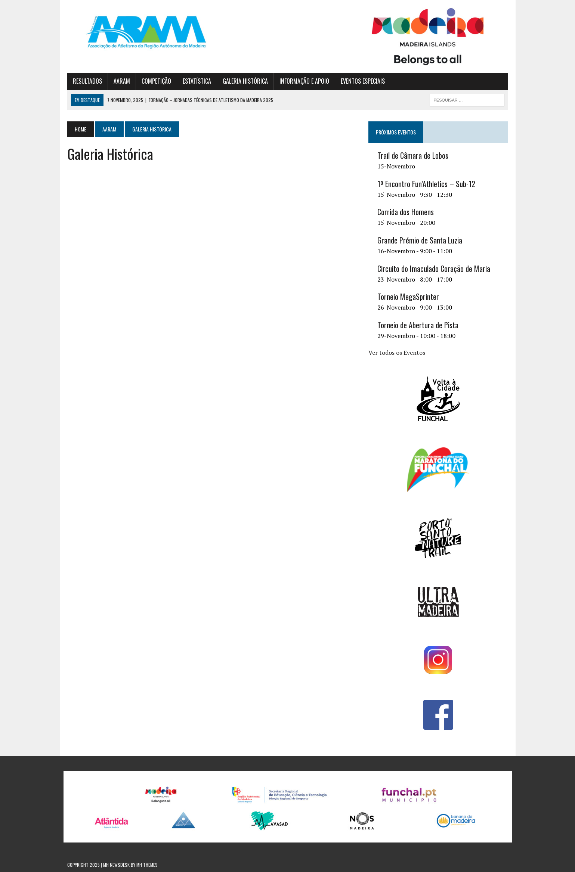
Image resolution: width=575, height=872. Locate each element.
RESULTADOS (87, 81)
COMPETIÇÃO (156, 81)
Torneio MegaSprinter (408, 296)
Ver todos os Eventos (396, 352)
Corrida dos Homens (405, 211)
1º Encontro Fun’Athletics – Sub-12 (426, 183)
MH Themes (147, 865)
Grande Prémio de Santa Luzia (419, 240)
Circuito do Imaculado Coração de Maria (433, 268)
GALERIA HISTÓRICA (245, 81)
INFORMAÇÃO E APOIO (304, 81)
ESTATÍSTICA (197, 81)
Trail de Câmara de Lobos (412, 155)
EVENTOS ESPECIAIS (363, 81)
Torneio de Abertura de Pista (417, 325)
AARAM (122, 81)
